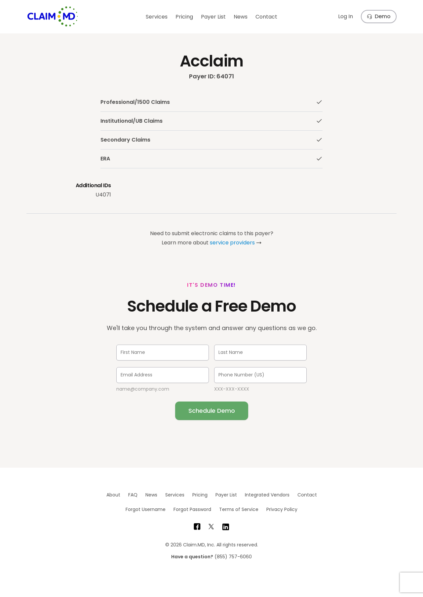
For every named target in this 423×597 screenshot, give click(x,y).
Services (157, 17)
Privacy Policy (281, 509)
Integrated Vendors (267, 494)
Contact (266, 17)
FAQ (132, 494)
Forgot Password (192, 509)
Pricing (184, 17)
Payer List (213, 17)
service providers (232, 242)
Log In (345, 16)
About (113, 494)
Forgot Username (146, 509)
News (241, 17)
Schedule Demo (211, 410)
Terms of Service (238, 509)
